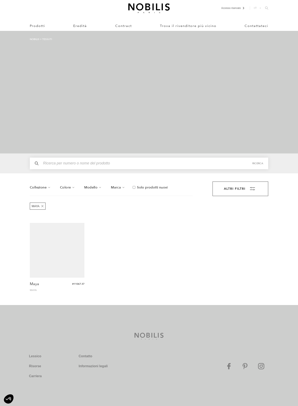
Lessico (35, 356)
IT (255, 8)
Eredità (80, 26)
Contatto (85, 356)
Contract (123, 26)
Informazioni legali (93, 366)
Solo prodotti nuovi (152, 187)
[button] (9, 399)
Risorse (35, 366)
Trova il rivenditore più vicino (188, 26)
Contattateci (256, 26)
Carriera (35, 376)
